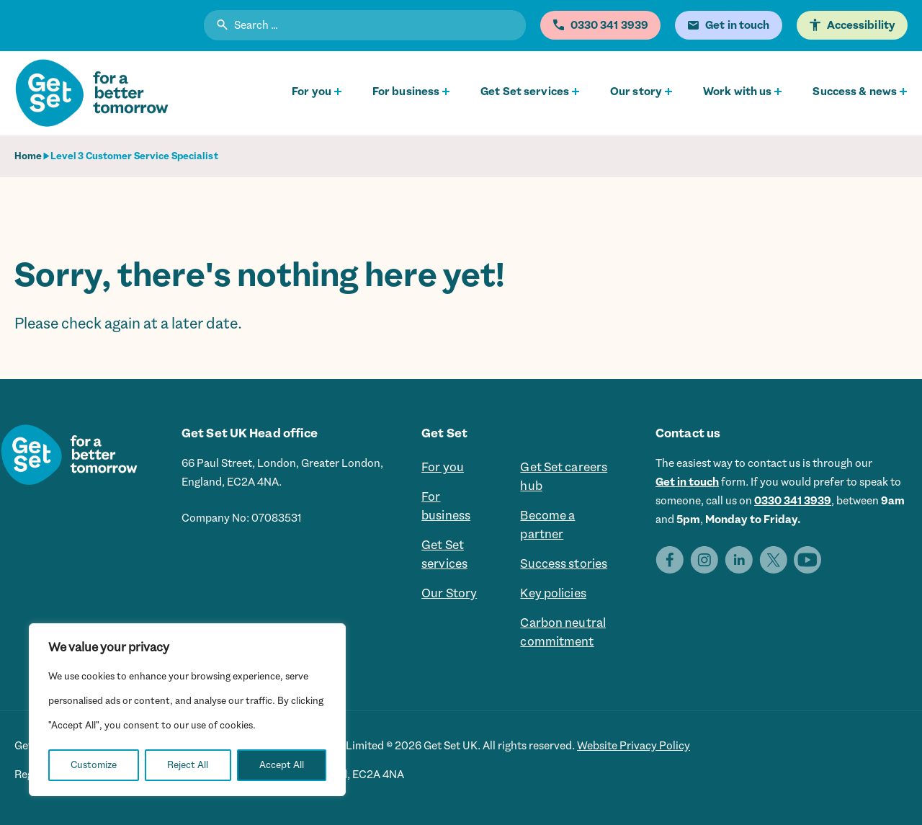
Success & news (855, 91)
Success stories (563, 563)
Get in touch (687, 482)
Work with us (737, 91)
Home (28, 156)
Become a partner (547, 524)
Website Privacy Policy (633, 746)
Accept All (281, 765)
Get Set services (524, 91)
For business (405, 91)
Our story (636, 91)
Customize (94, 765)
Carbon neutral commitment (563, 632)
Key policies (553, 593)
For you (311, 91)
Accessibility (861, 25)
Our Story (449, 593)
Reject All (187, 765)
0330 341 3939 (792, 501)
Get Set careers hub (563, 476)
